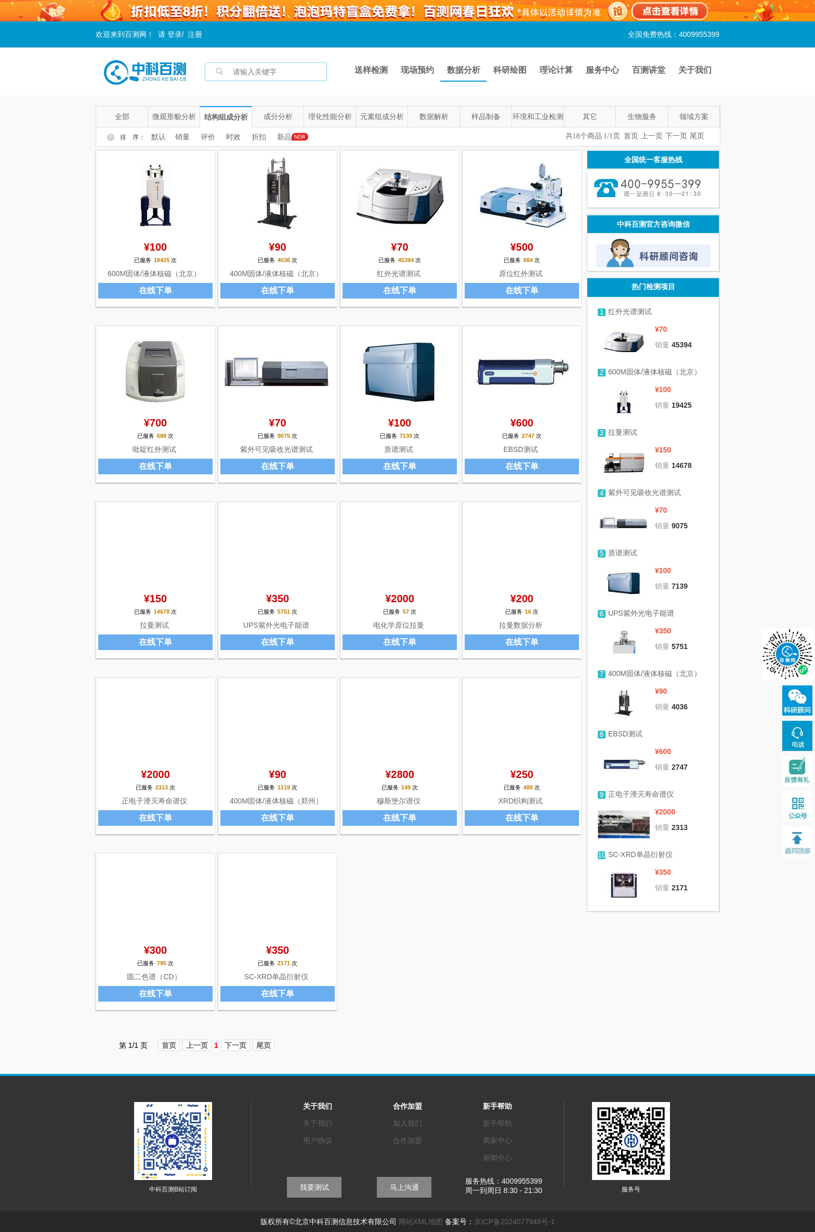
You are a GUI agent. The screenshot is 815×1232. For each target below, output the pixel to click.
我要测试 (314, 1187)
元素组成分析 (382, 116)
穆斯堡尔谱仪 (398, 801)
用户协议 (317, 1140)
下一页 (676, 136)
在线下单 (155, 290)
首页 (631, 136)
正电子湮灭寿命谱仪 (154, 801)
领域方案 (693, 116)
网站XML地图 (421, 1221)
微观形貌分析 (174, 116)
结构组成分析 (226, 117)
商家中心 (497, 1140)
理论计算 (556, 70)
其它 (590, 116)
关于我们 (695, 70)
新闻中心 (497, 1157)
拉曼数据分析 (521, 625)
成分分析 (278, 116)
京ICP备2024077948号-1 (514, 1221)
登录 (174, 34)
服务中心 (602, 70)
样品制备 (486, 116)
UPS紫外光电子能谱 (276, 625)
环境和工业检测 (537, 116)
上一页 (652, 136)
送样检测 (371, 70)
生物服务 (641, 116)
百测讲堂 (648, 70)
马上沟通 (404, 1187)
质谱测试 (398, 449)
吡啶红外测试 (154, 449)
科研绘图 (510, 70)
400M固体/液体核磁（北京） (276, 273)
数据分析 (463, 70)
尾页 (697, 136)
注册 (195, 34)
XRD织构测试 (520, 801)
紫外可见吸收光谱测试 (276, 449)
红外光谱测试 (398, 273)
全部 (122, 116)
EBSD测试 (520, 449)
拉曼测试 (154, 625)
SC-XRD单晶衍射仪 (276, 976)
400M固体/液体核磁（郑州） (276, 801)
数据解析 (434, 116)
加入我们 (407, 1123)
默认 (158, 137)
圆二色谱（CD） (154, 976)
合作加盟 (407, 1140)
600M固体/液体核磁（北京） (154, 273)
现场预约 (417, 70)
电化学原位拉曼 (398, 625)
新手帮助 (497, 1123)
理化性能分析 (330, 116)
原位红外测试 (521, 273)
